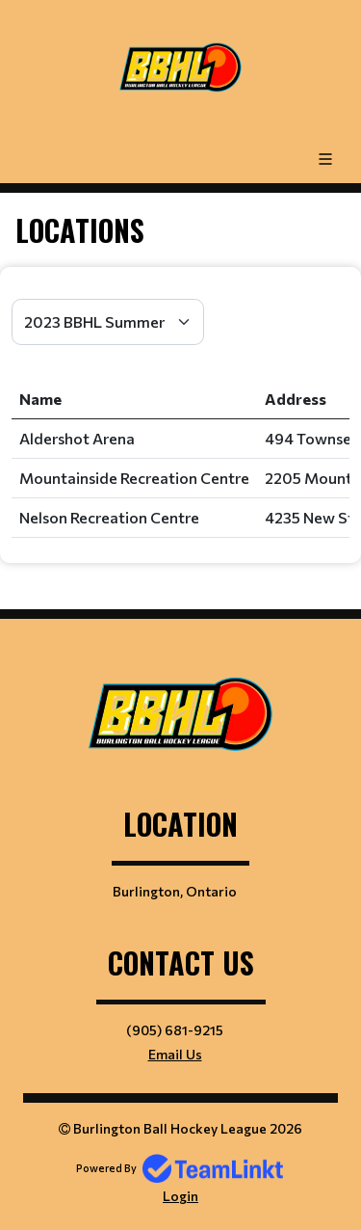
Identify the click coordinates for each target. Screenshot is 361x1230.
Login (180, 1196)
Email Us (175, 1054)
